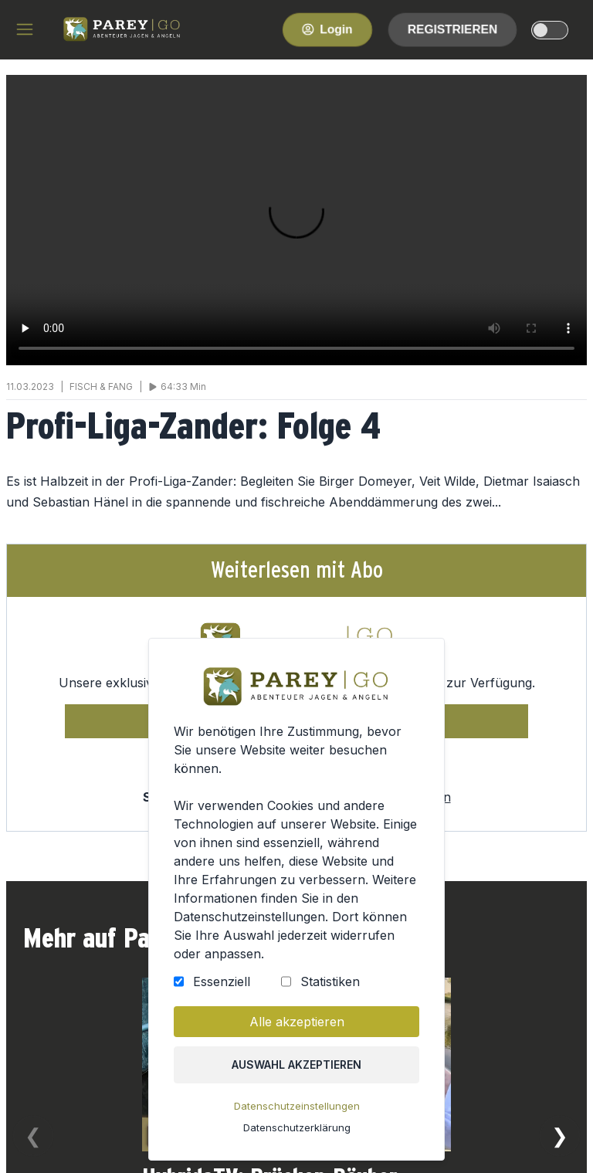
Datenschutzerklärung (296, 1131)
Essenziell (224, 991)
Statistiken (328, 991)
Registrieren (452, 29)
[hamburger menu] (24, 29)
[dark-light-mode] (549, 30)
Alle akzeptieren (297, 1029)
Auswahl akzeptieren (296, 1071)
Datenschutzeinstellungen (296, 1111)
